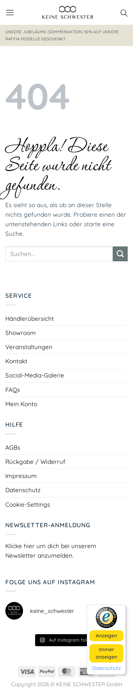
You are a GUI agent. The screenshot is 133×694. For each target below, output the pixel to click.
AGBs (12, 447)
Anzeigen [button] (106, 635)
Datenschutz (22, 490)
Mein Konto (21, 404)
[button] (10, 13)
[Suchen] (124, 12)
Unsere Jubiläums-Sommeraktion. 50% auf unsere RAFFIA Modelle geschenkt (62, 35)
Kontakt (16, 361)
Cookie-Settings (27, 504)
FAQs (12, 389)
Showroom (20, 332)
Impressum (21, 475)
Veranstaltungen (28, 347)
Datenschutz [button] (106, 668)
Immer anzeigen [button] (106, 653)
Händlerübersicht (29, 318)
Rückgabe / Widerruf (35, 461)
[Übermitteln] (120, 253)
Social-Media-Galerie (34, 375)
